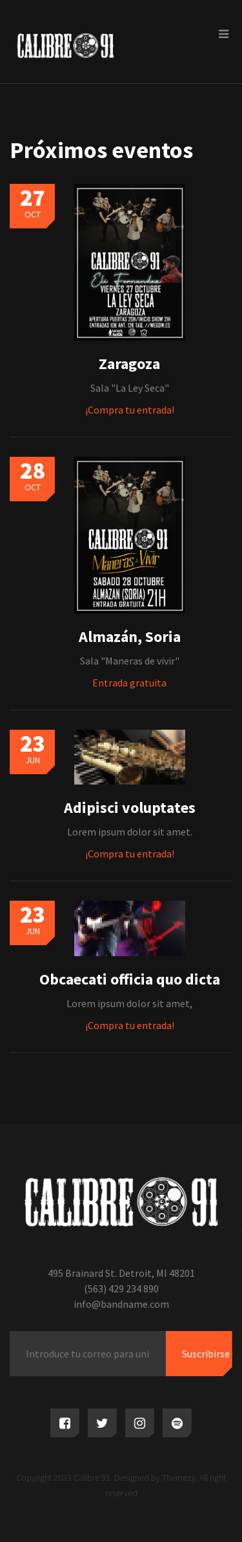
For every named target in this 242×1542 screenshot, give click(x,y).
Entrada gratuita (129, 682)
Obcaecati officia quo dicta (129, 979)
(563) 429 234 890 (121, 1288)
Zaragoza (129, 364)
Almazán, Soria (130, 636)
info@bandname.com (121, 1303)
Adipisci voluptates (130, 807)
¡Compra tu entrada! (129, 409)
